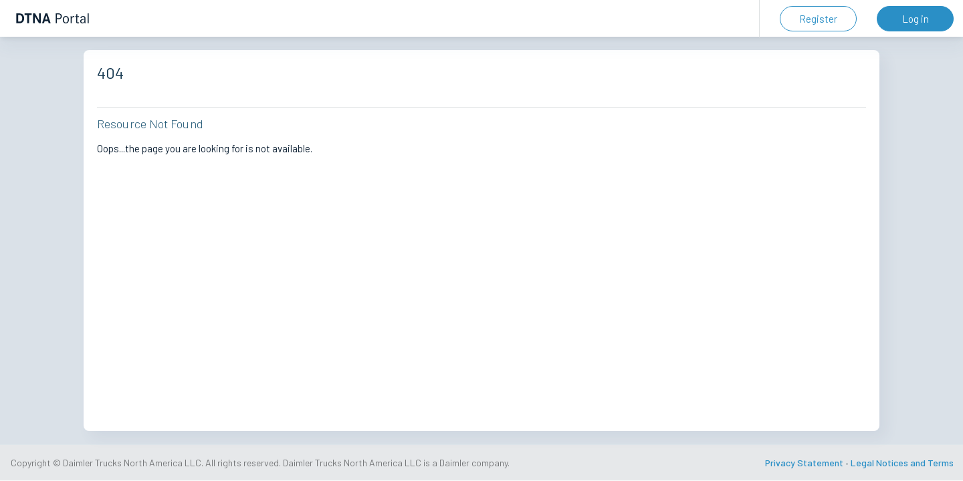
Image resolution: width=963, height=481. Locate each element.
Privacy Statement (804, 462)
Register (818, 19)
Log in (915, 19)
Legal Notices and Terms (902, 462)
